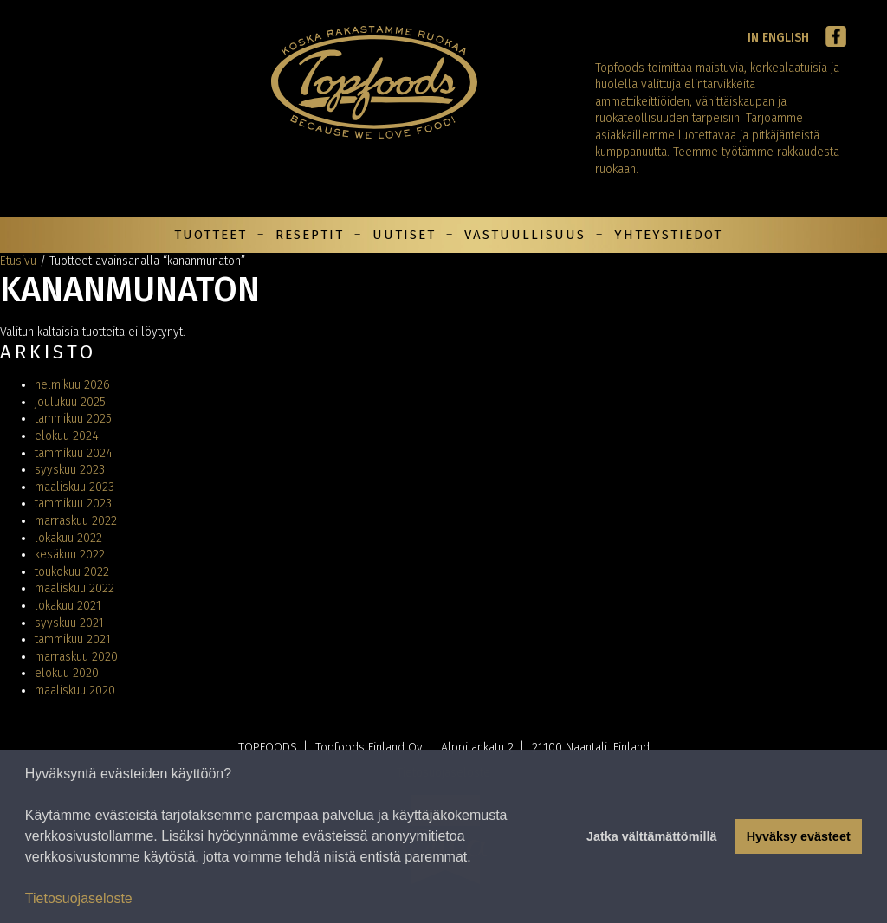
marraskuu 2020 (76, 656)
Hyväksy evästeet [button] (799, 836)
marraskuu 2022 (76, 520)
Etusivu (18, 261)
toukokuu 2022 (72, 572)
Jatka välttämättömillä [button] (651, 836)
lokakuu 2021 (68, 605)
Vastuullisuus (525, 234)
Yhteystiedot (668, 234)
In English (778, 37)
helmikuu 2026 (72, 385)
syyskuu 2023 (70, 469)
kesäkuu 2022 (70, 554)
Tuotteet (210, 234)
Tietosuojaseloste (79, 898)
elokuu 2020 (67, 673)
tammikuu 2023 (73, 503)
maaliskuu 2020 (75, 690)
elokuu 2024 (67, 436)
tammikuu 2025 (73, 418)
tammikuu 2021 (73, 639)
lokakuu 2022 (68, 538)
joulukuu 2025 (70, 402)
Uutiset (404, 234)
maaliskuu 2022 (74, 588)
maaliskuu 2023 (74, 487)
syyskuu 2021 (69, 623)
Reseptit (309, 234)
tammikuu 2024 (74, 453)
